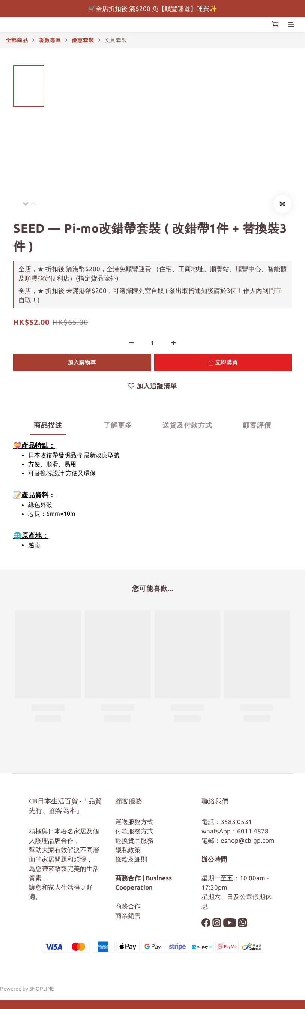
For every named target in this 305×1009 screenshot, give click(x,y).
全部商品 (17, 40)
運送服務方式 (134, 821)
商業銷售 (128, 915)
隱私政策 (128, 849)
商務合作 (128, 906)
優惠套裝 (83, 40)
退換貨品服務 (134, 840)
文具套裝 (116, 40)
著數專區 (50, 40)
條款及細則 (131, 859)
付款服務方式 (134, 831)
